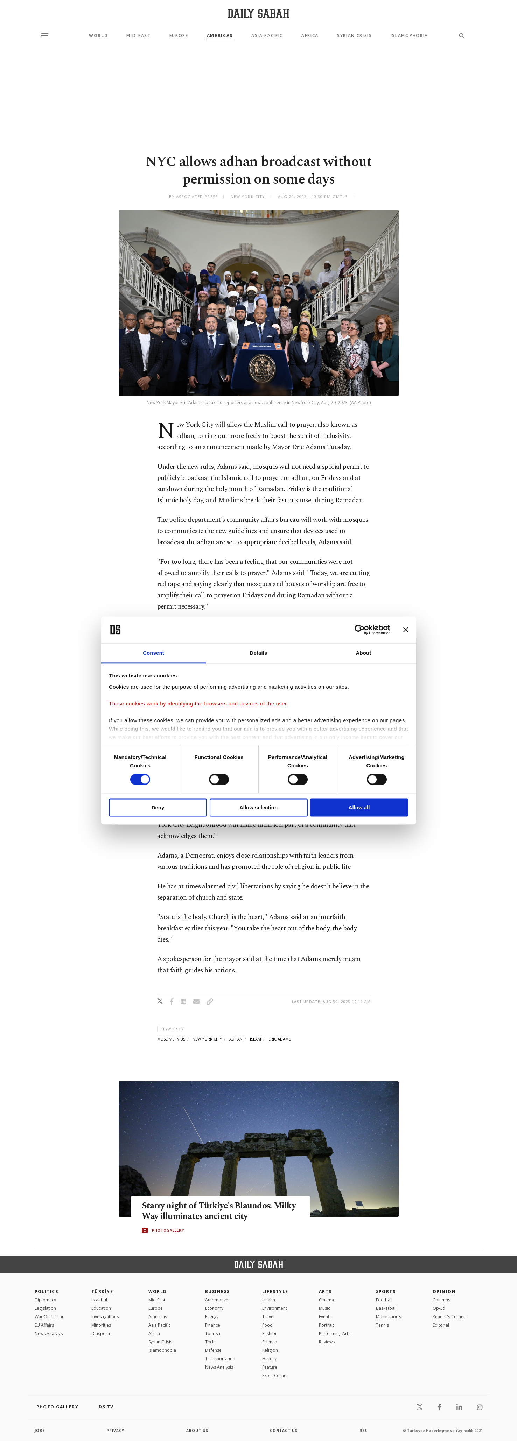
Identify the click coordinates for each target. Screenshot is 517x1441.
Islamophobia (409, 36)
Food (267, 1325)
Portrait (326, 1325)
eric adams (279, 1039)
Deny (158, 807)
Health (268, 1300)
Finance (212, 1325)
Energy (211, 1317)
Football (384, 1300)
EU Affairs (44, 1325)
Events (325, 1317)
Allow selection (258, 807)
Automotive (216, 1300)
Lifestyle (275, 1291)
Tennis (382, 1325)
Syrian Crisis (354, 36)
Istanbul (99, 1300)
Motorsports (388, 1317)
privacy (115, 1430)
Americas (220, 36)
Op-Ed (439, 1308)
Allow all (359, 807)
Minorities (101, 1325)
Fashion (270, 1333)
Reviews (327, 1342)
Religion (270, 1350)
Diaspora (100, 1333)
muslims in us (171, 1039)
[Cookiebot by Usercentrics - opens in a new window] (359, 630)
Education (101, 1308)
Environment (274, 1308)
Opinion (444, 1291)
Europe (178, 36)
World (98, 36)
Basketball (386, 1308)
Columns (441, 1300)
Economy (214, 1308)
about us (197, 1430)
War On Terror (49, 1317)
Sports (386, 1291)
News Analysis (49, 1333)
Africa (310, 36)
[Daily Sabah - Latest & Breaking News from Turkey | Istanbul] (258, 13)
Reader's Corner (449, 1317)
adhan (236, 1039)
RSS (363, 1430)
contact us (284, 1430)
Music (324, 1308)
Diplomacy (45, 1300)
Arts (325, 1291)
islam (255, 1039)
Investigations (105, 1317)
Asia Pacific (267, 36)
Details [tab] (258, 653)
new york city (207, 1039)
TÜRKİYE (102, 1291)
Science (269, 1342)
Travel (268, 1317)
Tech (210, 1342)
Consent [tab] (153, 653)
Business (217, 1291)
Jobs (40, 1430)
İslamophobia (162, 1350)
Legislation (45, 1308)
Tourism (213, 1333)
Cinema (326, 1300)
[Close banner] (405, 629)
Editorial (441, 1325)
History (269, 1359)
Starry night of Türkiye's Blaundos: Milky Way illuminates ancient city (220, 1211)
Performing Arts (334, 1333)
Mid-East (138, 36)
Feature (269, 1367)
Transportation (220, 1359)
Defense (213, 1350)
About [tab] (363, 653)
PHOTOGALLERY (168, 1230)
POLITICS (46, 1291)
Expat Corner (275, 1375)
